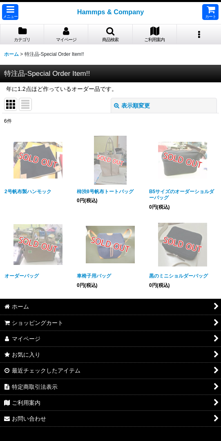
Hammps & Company (110, 11)
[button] (10, 12)
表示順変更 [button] (132, 105)
